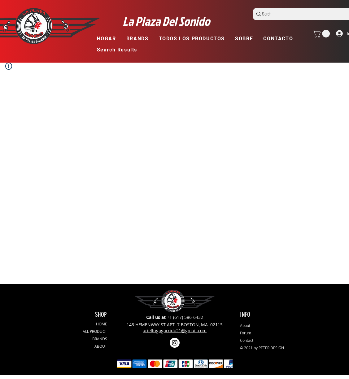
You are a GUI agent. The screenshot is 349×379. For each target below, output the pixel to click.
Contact (246, 340)
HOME (101, 323)
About (245, 325)
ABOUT (100, 346)
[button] (140, 39)
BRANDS (99, 338)
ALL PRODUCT (95, 331)
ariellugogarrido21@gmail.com (175, 330)
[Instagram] (175, 343)
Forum (245, 332)
